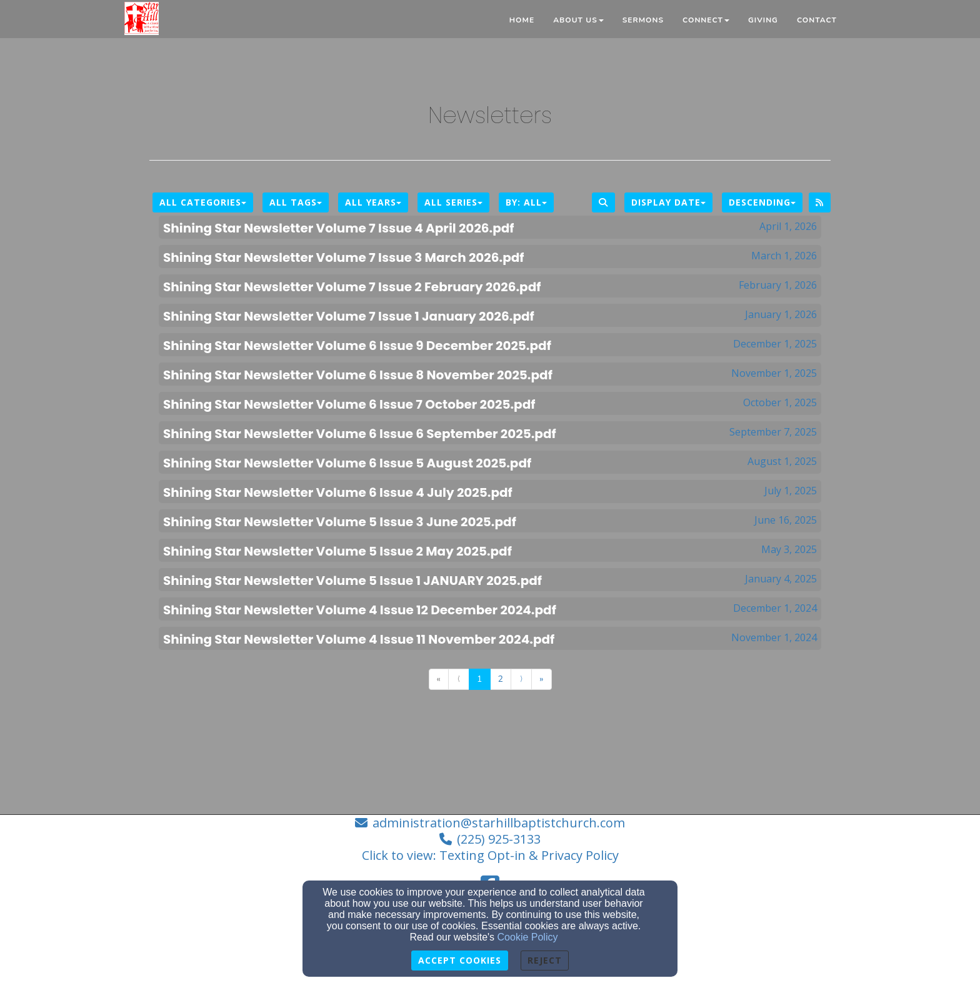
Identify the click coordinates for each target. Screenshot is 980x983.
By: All (526, 202)
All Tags (295, 202)
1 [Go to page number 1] (479, 679)
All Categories (202, 202)
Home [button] (521, 20)
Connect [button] (705, 20)
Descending (762, 202)
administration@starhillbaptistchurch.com (498, 822)
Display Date (668, 202)
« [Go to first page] (439, 679)
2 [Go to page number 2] (500, 679)
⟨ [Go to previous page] (458, 679)
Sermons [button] (643, 20)
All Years (373, 202)
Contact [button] (817, 20)
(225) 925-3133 (499, 839)
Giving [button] (763, 20)
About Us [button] (578, 20)
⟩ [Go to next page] (521, 679)
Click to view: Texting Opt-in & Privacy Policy (490, 855)
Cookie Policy (528, 937)
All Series (453, 202)
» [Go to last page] (541, 679)
